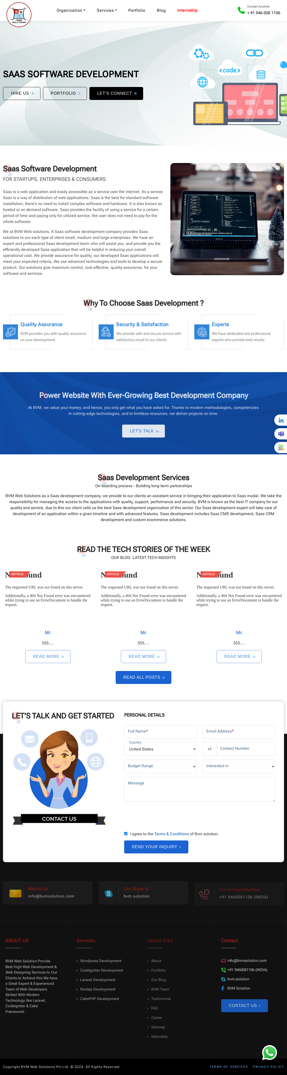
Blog (161, 10)
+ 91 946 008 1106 (263, 12)
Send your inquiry (156, 847)
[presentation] (162, 815)
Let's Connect (116, 93)
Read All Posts (143, 677)
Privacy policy (268, 1067)
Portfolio (136, 10)
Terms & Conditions (171, 833)
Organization (69, 10)
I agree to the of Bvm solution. (174, 833)
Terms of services (229, 1067)
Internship (187, 10)
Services (105, 10)
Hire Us (22, 93)
